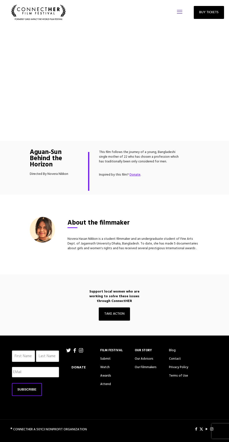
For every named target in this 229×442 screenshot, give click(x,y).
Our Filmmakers (146, 367)
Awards (105, 375)
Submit (105, 358)
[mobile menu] (179, 12)
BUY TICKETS (209, 12)
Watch (105, 367)
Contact (175, 358)
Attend (105, 384)
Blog (172, 350)
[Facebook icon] (196, 429)
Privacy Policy (178, 367)
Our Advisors (144, 358)
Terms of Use (178, 375)
